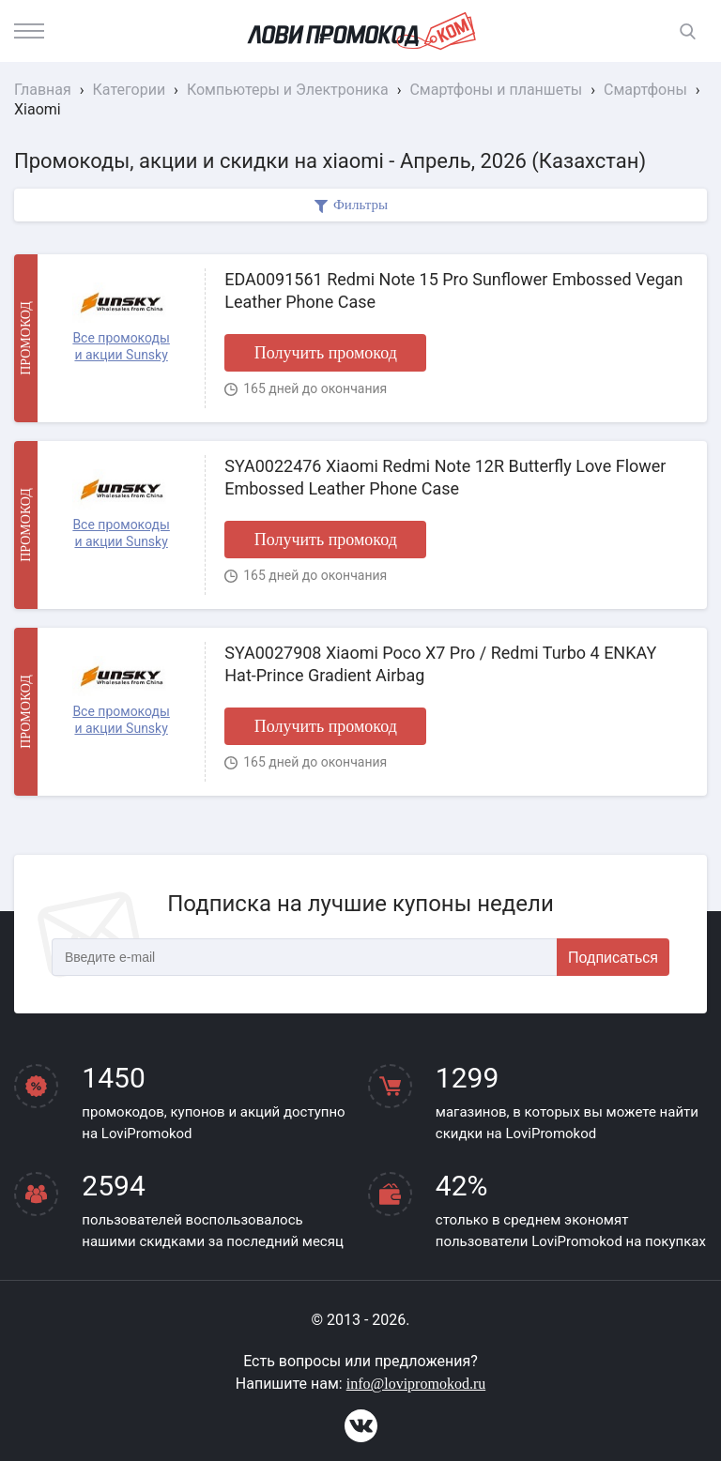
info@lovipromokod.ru (416, 1384)
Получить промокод (325, 352)
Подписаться (613, 958)
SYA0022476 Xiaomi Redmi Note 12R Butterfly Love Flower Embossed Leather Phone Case (445, 476)
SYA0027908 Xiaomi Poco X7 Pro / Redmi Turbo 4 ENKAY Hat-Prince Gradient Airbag (440, 663)
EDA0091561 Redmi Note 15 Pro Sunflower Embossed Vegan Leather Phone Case (453, 290)
